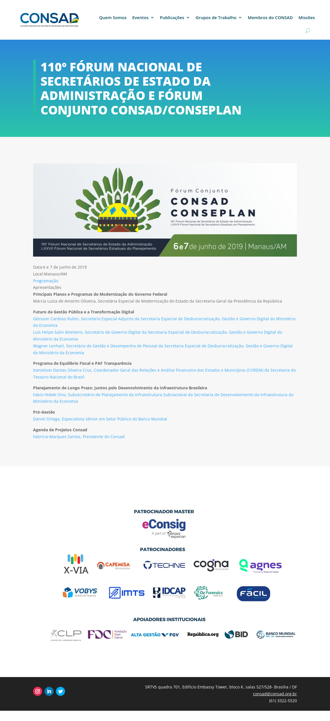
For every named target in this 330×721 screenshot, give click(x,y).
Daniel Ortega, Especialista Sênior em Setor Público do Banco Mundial (100, 419)
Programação (45, 280)
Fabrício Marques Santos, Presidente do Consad (79, 436)
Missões (306, 17)
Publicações (172, 17)
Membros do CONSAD (270, 17)
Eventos (140, 17)
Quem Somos (112, 17)
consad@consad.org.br (275, 693)
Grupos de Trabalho (216, 17)
